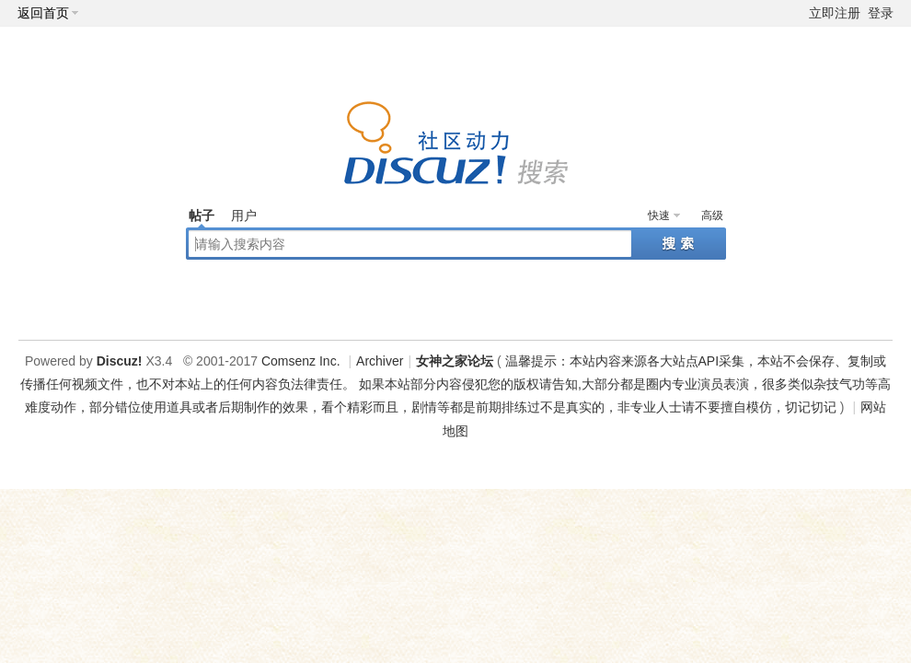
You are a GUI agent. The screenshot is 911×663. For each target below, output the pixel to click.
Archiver (379, 361)
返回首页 (43, 13)
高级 (712, 215)
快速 (659, 215)
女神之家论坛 (454, 361)
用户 (244, 215)
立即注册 (834, 13)
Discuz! (120, 361)
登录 (881, 13)
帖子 (201, 215)
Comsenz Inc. (300, 361)
